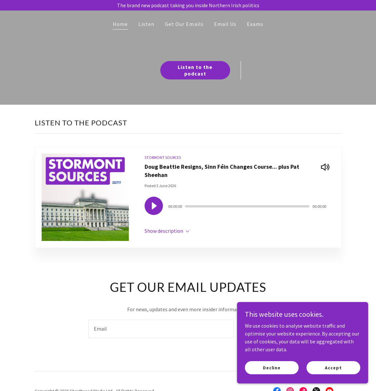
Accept (333, 367)
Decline (272, 367)
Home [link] (120, 24)
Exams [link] (255, 24)
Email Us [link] (225, 24)
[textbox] (161, 329)
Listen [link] (146, 24)
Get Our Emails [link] (184, 24)
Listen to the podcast (195, 70)
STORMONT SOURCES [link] (163, 157)
